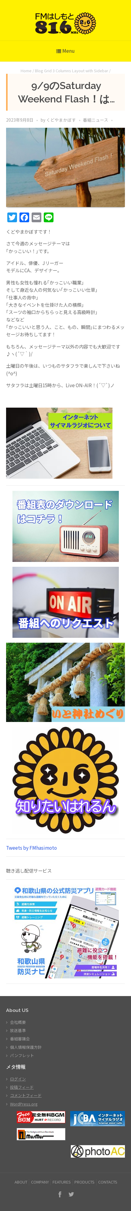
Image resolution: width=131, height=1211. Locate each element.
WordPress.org (24, 1104)
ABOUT (21, 1182)
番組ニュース (95, 120)
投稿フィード (22, 1087)
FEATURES (62, 1182)
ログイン (18, 1079)
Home (26, 70)
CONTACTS (107, 1182)
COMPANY (40, 1182)
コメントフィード (26, 1095)
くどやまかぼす (61, 120)
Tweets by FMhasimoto (31, 847)
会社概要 (18, 1022)
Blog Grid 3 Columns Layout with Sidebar (71, 70)
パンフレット (22, 1055)
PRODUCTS (84, 1182)
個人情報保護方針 (26, 1047)
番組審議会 (20, 1038)
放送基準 (18, 1030)
